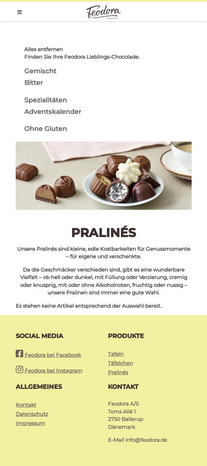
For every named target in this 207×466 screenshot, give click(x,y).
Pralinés (118, 372)
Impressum (30, 423)
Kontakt (26, 405)
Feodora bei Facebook (53, 355)
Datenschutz (32, 414)
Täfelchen (120, 363)
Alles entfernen (43, 49)
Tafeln (116, 354)
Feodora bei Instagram (53, 370)
